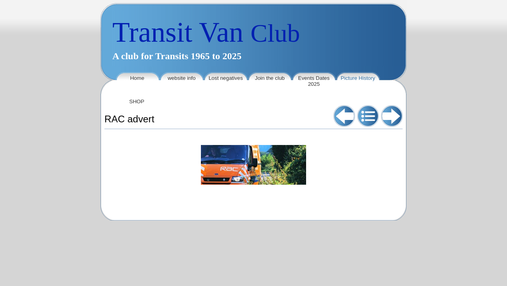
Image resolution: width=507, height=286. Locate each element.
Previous (344, 116)
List (368, 116)
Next (392, 116)
